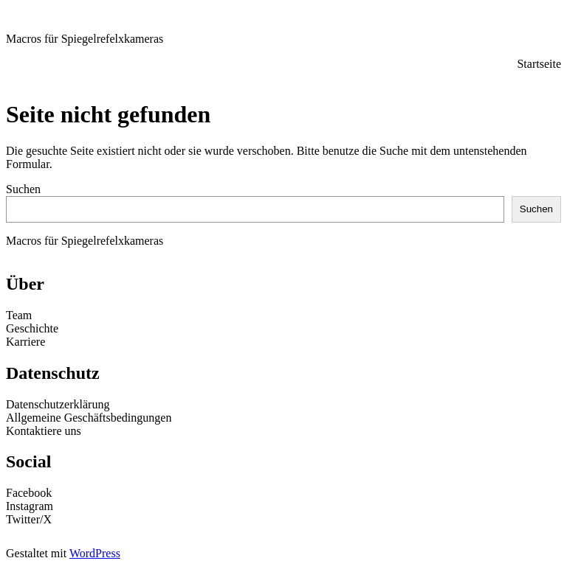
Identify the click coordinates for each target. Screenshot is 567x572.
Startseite (539, 63)
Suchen (23, 189)
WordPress (94, 553)
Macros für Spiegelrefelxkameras (84, 38)
